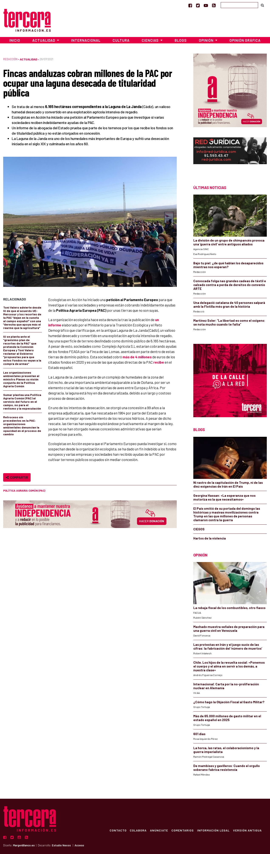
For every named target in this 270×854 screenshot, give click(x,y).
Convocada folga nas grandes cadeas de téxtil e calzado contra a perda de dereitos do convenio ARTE (229, 284)
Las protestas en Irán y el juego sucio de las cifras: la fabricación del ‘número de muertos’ (227, 646)
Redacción (10, 59)
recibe (158, 362)
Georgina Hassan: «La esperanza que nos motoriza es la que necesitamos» (224, 497)
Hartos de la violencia (209, 538)
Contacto (117, 830)
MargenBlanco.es (24, 845)
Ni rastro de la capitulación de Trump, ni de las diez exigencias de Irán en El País (228, 484)
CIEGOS (199, 529)
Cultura (121, 40)
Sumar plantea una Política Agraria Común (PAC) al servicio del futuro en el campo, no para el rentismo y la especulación (22, 401)
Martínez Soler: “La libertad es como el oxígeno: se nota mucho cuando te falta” (229, 322)
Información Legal (213, 830)
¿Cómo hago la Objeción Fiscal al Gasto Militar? (228, 702)
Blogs (181, 40)
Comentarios (182, 830)
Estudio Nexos (61, 845)
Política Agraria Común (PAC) (24, 490)
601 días (199, 734)
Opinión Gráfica (245, 40)
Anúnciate (159, 830)
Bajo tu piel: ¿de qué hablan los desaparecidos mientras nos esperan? (228, 265)
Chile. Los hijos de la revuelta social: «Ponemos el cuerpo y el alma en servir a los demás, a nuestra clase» (229, 666)
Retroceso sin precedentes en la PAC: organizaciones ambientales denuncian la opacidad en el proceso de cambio (22, 425)
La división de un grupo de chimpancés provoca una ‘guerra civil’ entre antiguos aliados (228, 242)
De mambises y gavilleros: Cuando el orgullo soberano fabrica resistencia (226, 767)
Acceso (79, 845)
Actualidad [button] (44, 40)
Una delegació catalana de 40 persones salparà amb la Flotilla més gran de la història (229, 304)
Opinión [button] (206, 40)
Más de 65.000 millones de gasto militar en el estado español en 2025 (227, 718)
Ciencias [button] (151, 40)
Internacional (85, 40)
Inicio (14, 40)
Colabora (138, 830)
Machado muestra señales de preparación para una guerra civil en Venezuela (228, 628)
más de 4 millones (137, 357)
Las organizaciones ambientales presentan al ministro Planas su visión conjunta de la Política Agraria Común (21, 379)
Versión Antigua (247, 830)
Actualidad (28, 59)
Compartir (17, 477)
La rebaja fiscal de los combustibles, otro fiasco (229, 608)
